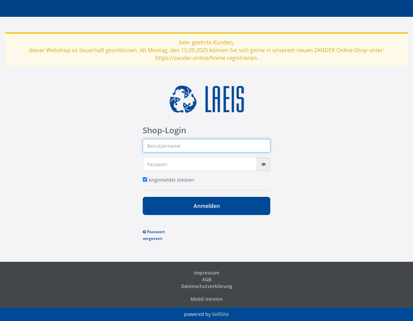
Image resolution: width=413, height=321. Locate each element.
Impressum (206, 273)
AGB (206, 279)
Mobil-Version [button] (207, 299)
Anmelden (207, 206)
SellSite (220, 314)
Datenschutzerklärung (206, 286)
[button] (154, 234)
